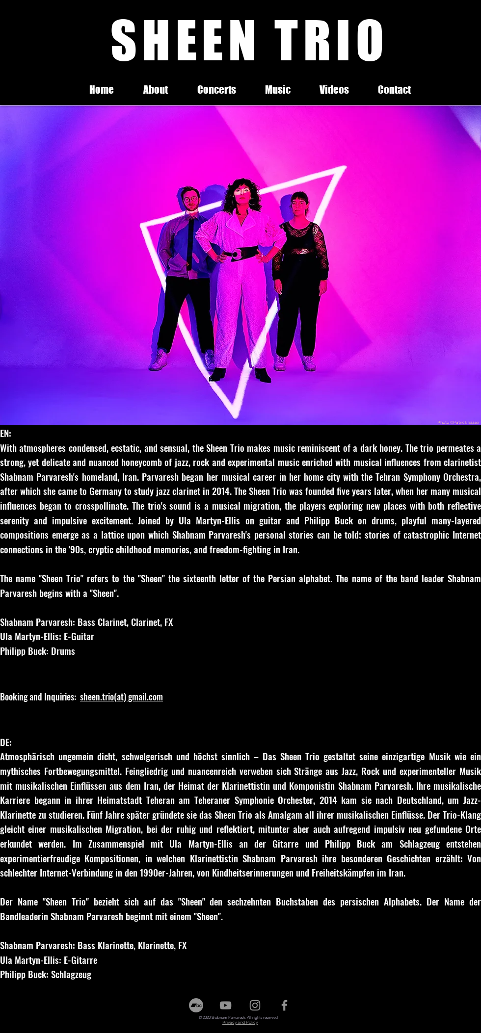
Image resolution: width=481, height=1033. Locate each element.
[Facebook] (284, 1005)
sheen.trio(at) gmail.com (121, 696)
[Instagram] (255, 1005)
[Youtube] (225, 1005)
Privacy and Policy (240, 1022)
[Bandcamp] (196, 1005)
